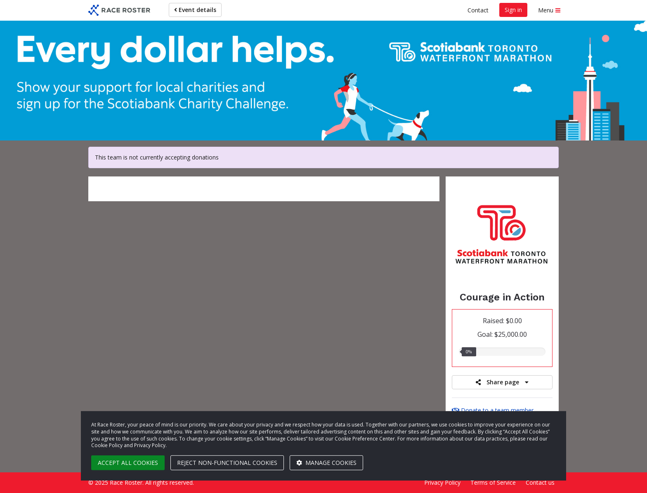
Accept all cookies (128, 463)
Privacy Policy (442, 482)
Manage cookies (326, 463)
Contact (478, 10)
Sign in (513, 10)
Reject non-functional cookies (227, 463)
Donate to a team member (493, 410)
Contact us (540, 482)
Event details (195, 10)
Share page (502, 382)
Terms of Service (493, 482)
